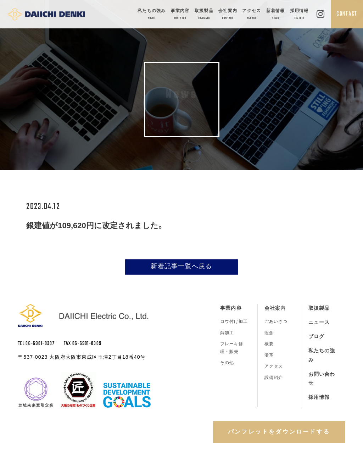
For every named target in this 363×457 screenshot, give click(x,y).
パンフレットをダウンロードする (279, 432)
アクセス (251, 14)
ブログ (316, 336)
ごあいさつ (275, 321)
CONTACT (346, 14)
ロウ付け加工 (234, 321)
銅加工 (227, 332)
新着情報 (275, 14)
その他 (227, 362)
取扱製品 (204, 14)
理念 (269, 332)
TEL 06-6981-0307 (36, 344)
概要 (269, 343)
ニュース (319, 322)
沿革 (269, 355)
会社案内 (227, 14)
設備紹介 (273, 377)
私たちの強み (152, 14)
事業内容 (180, 14)
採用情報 (299, 14)
